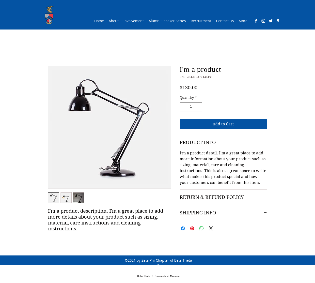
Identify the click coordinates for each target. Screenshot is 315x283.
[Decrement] (183, 107)
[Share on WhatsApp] (202, 228)
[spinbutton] (191, 107)
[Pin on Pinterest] (192, 228)
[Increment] (198, 107)
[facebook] (255, 20)
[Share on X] (211, 228)
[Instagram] (263, 20)
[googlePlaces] (278, 20)
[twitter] (270, 20)
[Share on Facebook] (183, 228)
